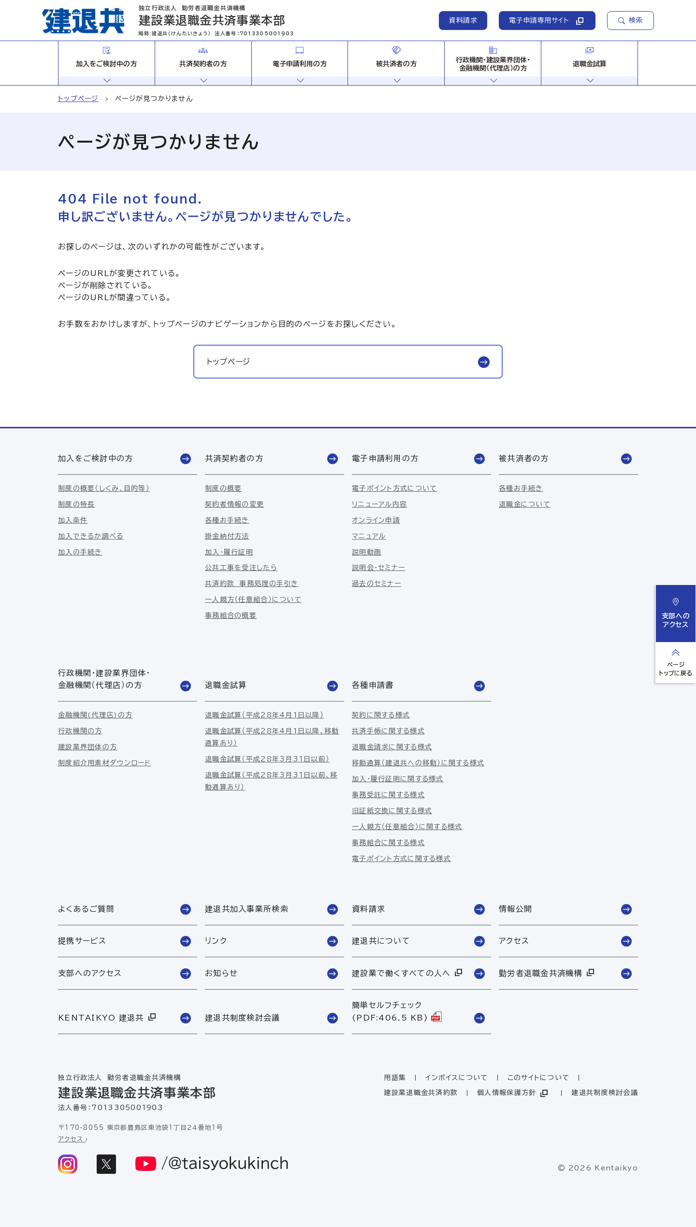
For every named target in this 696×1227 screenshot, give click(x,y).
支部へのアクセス (676, 613)
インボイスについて (456, 1077)
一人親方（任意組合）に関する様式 (407, 826)
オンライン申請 (376, 520)
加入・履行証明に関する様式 (398, 778)
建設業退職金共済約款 (421, 1092)
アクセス (72, 1139)
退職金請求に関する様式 (392, 747)
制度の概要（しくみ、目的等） (104, 488)
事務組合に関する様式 (388, 842)
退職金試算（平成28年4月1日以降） (264, 715)
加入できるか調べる (91, 536)
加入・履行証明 (229, 552)
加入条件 (72, 520)
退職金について (525, 504)
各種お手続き (227, 520)
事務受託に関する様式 (388, 794)
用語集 (395, 1077)
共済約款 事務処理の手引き (252, 583)
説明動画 (366, 552)
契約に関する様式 (381, 715)
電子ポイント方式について (394, 488)
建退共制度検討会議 (604, 1092)
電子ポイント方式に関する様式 (401, 858)
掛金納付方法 (227, 536)
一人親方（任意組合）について (253, 599)
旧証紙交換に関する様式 (392, 810)
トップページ (78, 98)
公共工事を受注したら (241, 567)
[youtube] (212, 1164)
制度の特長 (76, 504)
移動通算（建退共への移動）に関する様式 (418, 763)
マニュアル (369, 536)
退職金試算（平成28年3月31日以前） (267, 759)
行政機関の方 (80, 731)
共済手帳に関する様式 (388, 731)
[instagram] (67, 1164)
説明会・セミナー (378, 567)
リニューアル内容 (379, 504)
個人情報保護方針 (513, 1093)
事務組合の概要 (231, 615)
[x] (106, 1164)
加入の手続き (80, 552)
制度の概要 (223, 488)
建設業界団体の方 (87, 747)
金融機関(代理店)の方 (95, 715)
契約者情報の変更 (234, 504)
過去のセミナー (376, 583)
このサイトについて (539, 1077)
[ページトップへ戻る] (675, 663)
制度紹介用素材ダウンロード (104, 763)
